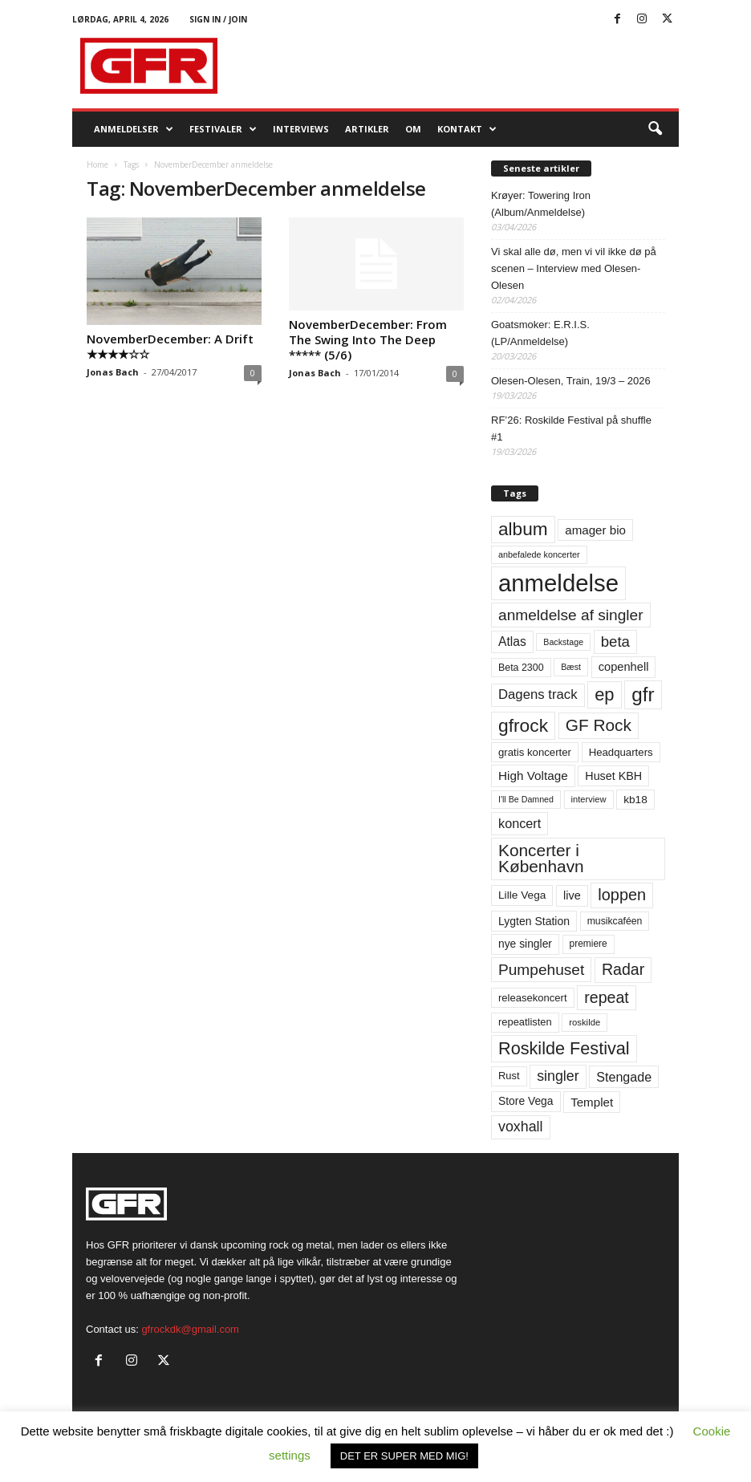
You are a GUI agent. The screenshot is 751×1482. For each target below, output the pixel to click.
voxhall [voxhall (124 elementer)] (520, 1127)
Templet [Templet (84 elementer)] (591, 1102)
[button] (654, 129)
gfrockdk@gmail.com (190, 1329)
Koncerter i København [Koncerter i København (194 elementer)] (541, 858)
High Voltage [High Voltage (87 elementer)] (533, 775)
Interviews (301, 129)
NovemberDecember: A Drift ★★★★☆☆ (170, 346)
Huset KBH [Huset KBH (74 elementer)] (613, 775)
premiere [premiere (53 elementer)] (588, 943)
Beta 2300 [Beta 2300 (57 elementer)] (521, 667)
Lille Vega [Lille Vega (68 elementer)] (522, 895)
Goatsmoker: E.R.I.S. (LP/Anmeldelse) (540, 333)
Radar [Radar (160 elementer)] (623, 969)
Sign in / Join (218, 19)
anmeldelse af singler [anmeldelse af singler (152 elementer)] (570, 615)
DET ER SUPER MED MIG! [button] (404, 1456)
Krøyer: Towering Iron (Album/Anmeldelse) (541, 203)
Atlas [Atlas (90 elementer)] (512, 641)
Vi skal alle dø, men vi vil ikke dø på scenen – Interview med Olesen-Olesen (573, 268)
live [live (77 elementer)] (572, 895)
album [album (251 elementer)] (523, 529)
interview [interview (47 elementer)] (589, 799)
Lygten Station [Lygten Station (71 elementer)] (534, 921)
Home (97, 164)
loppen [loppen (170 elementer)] (622, 894)
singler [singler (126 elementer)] (558, 1076)
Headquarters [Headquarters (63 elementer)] (621, 752)
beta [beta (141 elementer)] (615, 641)
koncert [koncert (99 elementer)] (519, 823)
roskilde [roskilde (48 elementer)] (584, 1022)
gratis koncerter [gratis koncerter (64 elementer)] (534, 752)
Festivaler (223, 129)
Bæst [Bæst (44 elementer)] (571, 667)
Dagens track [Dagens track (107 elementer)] (538, 694)
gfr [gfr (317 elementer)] (642, 694)
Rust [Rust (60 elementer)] (509, 1076)
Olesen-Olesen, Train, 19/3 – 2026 (571, 381)
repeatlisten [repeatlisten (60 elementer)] (525, 1022)
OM (413, 129)
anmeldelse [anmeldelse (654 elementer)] (558, 583)
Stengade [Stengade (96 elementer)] (624, 1077)
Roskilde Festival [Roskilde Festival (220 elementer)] (564, 1048)
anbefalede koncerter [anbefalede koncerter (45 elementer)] (539, 554)
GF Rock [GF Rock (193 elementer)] (598, 725)
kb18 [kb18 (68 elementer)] (635, 800)
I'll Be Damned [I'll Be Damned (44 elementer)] (526, 799)
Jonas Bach (113, 372)
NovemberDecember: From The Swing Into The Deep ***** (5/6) (368, 339)
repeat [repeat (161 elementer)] (606, 997)
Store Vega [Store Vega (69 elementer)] (526, 1100)
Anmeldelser (133, 129)
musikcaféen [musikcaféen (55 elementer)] (615, 921)
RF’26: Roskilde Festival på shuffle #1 (571, 428)
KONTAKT (467, 129)
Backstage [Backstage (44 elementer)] (563, 642)
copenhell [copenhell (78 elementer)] (624, 666)
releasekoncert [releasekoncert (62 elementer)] (532, 998)
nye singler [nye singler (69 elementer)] (525, 943)
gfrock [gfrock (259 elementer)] (523, 725)
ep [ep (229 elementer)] (604, 694)
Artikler (367, 129)
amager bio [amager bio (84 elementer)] (595, 530)
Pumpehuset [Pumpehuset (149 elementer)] (541, 969)
